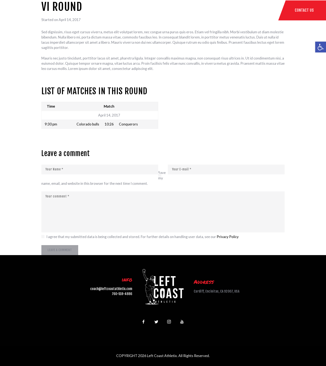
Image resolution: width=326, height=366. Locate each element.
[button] (320, 47)
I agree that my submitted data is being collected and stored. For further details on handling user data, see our (142, 236)
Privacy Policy (228, 236)
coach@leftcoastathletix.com (111, 289)
